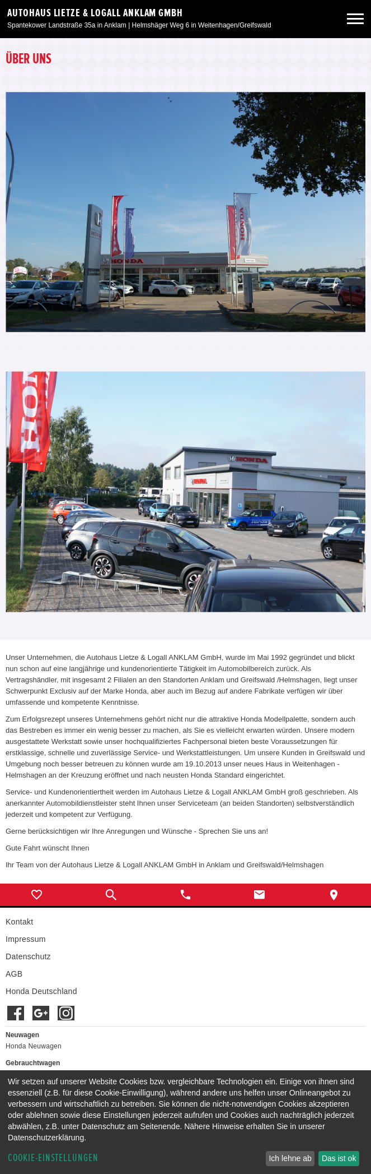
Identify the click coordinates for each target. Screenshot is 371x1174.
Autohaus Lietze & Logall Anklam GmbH (95, 13)
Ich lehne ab (290, 1158)
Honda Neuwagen (34, 1046)
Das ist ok (339, 1158)
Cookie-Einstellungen (53, 1158)
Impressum (26, 939)
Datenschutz (28, 956)
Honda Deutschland (41, 991)
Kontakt (19, 921)
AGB (14, 973)
